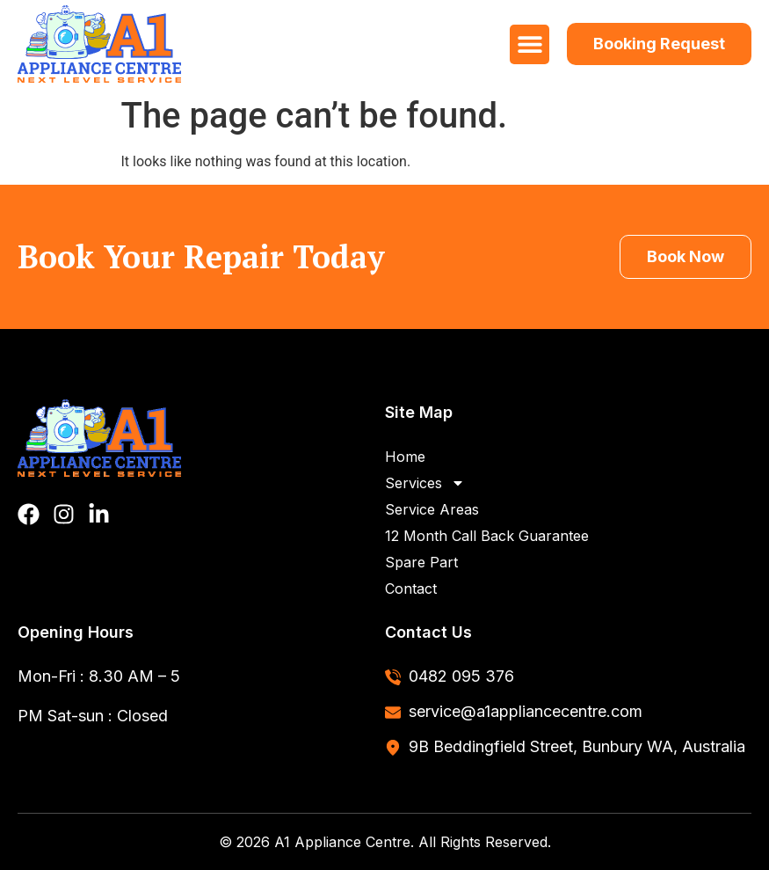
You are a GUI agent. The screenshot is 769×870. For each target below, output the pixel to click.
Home (405, 456)
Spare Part (421, 562)
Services (425, 483)
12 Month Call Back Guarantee (487, 536)
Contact (411, 588)
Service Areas (432, 509)
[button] (529, 44)
